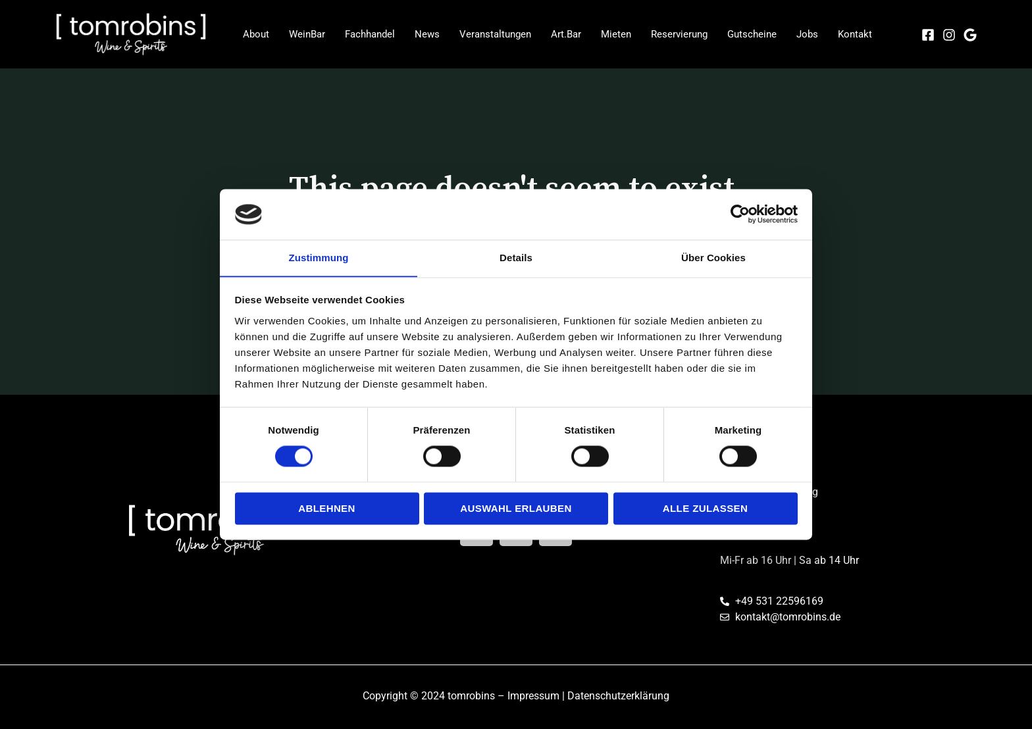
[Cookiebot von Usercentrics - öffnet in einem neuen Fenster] (740, 214)
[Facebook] (928, 34)
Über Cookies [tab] (713, 257)
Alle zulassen (705, 509)
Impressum (533, 696)
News (427, 34)
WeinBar (307, 34)
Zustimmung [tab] (319, 257)
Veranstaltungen (495, 34)
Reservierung (679, 34)
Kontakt (855, 34)
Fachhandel (370, 34)
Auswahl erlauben (515, 509)
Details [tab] (516, 257)
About (256, 34)
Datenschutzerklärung (618, 696)
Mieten (616, 34)
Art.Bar (566, 34)
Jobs (807, 34)
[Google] (970, 34)
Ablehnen (326, 509)
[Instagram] (949, 34)
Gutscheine (752, 34)
